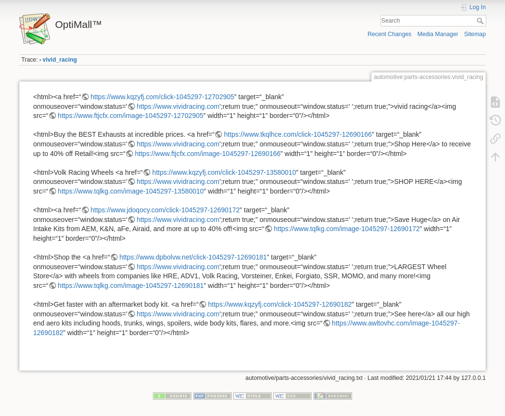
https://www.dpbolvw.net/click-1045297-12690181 (193, 257)
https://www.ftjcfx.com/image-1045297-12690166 (208, 153)
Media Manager (437, 34)
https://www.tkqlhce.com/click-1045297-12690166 (298, 134)
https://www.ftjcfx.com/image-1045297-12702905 (130, 115)
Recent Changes (389, 34)
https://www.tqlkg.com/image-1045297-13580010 (131, 191)
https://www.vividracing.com (178, 106)
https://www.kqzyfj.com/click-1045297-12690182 (280, 304)
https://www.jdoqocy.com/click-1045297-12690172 (165, 210)
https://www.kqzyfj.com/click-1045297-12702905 (162, 97)
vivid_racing (60, 59)
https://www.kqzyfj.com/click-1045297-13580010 (224, 172)
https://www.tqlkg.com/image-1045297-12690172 (347, 229)
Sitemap (475, 34)
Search (481, 20)
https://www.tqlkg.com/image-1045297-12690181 (131, 285)
